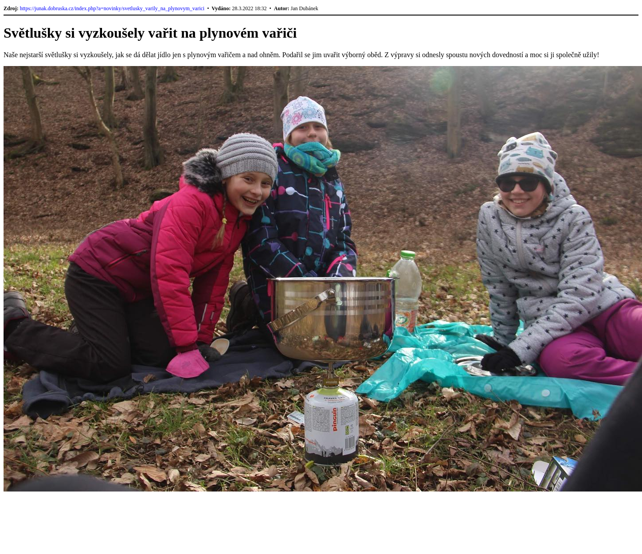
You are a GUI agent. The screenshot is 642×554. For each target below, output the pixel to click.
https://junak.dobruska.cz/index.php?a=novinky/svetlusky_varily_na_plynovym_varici (112, 8)
